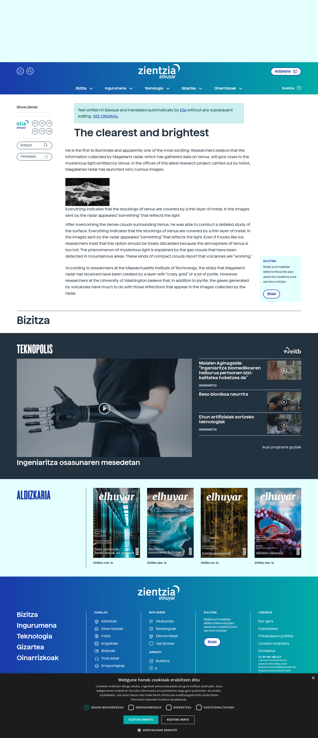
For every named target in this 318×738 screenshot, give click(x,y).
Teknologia (34, 636)
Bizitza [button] (84, 88)
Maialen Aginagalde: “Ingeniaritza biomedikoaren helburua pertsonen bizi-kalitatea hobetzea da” (230, 370)
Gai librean (161, 643)
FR (49, 123)
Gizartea (30, 647)
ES (42, 123)
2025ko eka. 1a (264, 562)
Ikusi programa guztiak (281, 447)
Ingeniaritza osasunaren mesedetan (78, 462)
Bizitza (27, 614)
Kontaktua (266, 651)
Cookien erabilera (273, 643)
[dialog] (159, 705)
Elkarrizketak (109, 629)
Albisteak (106, 621)
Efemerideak (163, 636)
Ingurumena (37, 625)
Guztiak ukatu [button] (178, 719)
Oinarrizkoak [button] (228, 88)
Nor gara (265, 621)
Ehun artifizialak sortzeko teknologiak (226, 419)
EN (35, 131)
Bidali (271, 294)
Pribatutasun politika (275, 636)
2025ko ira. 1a (209, 562)
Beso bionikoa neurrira (223, 394)
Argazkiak (106, 643)
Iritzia (102, 636)
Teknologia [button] (157, 88)
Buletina (291, 88)
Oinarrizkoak (38, 658)
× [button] (313, 678)
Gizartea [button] (192, 88)
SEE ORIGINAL (106, 116)
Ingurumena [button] (119, 88)
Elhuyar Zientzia (27, 107)
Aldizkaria (286, 71)
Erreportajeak (110, 666)
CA (42, 131)
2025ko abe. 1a (157, 562)
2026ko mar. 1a (103, 562)
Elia (183, 110)
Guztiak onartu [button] (141, 719)
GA (49, 131)
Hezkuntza (161, 621)
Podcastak (107, 658)
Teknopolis (35, 348)
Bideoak (105, 651)
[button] (20, 70)
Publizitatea (268, 629)
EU (35, 123)
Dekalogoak (162, 629)
